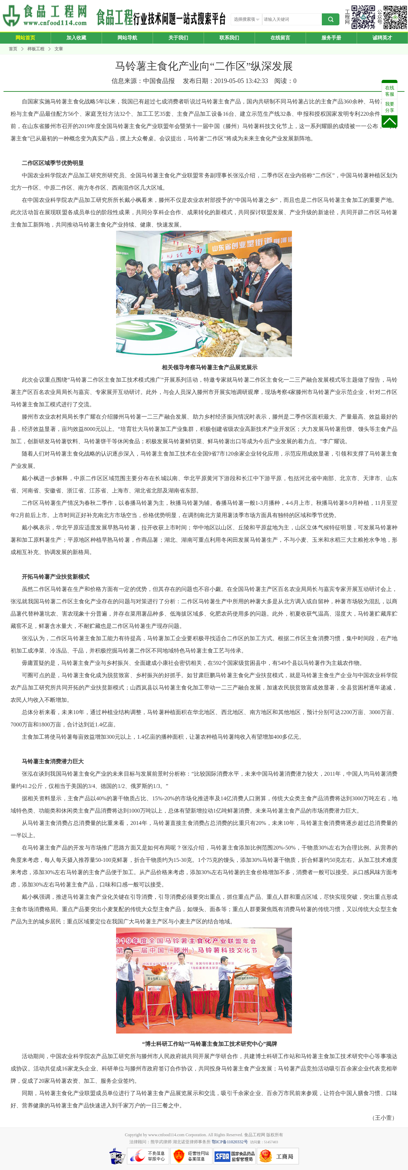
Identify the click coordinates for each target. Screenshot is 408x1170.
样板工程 (35, 48)
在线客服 (389, 91)
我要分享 (389, 107)
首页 (13, 48)
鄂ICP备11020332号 (230, 1141)
